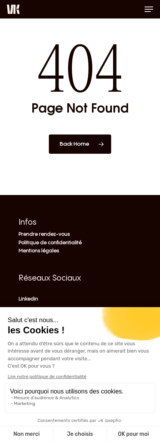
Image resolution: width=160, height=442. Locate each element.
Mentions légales (38, 251)
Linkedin (28, 299)
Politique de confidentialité (50, 242)
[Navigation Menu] (149, 9)
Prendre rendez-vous (44, 234)
